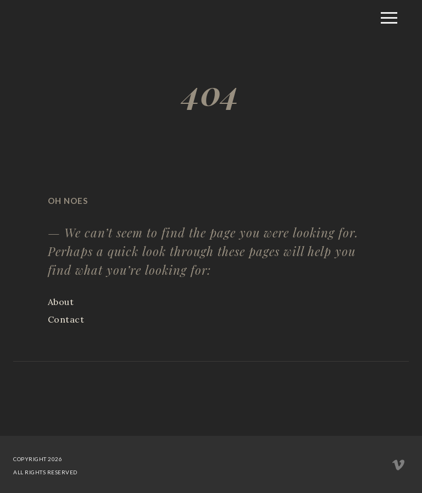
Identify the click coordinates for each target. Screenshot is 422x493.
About (61, 301)
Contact (66, 319)
